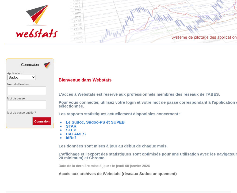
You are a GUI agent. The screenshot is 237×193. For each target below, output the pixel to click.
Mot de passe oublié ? (21, 112)
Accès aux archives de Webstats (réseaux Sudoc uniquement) (118, 173)
